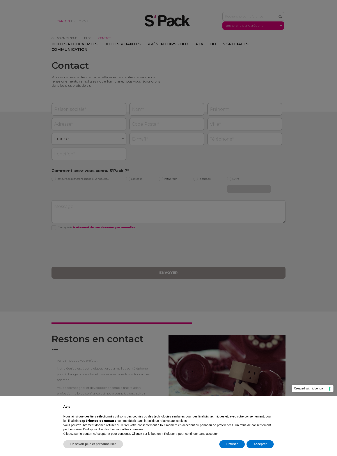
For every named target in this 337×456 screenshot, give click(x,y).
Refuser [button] (232, 444)
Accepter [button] (260, 444)
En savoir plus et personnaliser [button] (93, 444)
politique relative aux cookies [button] (167, 421)
